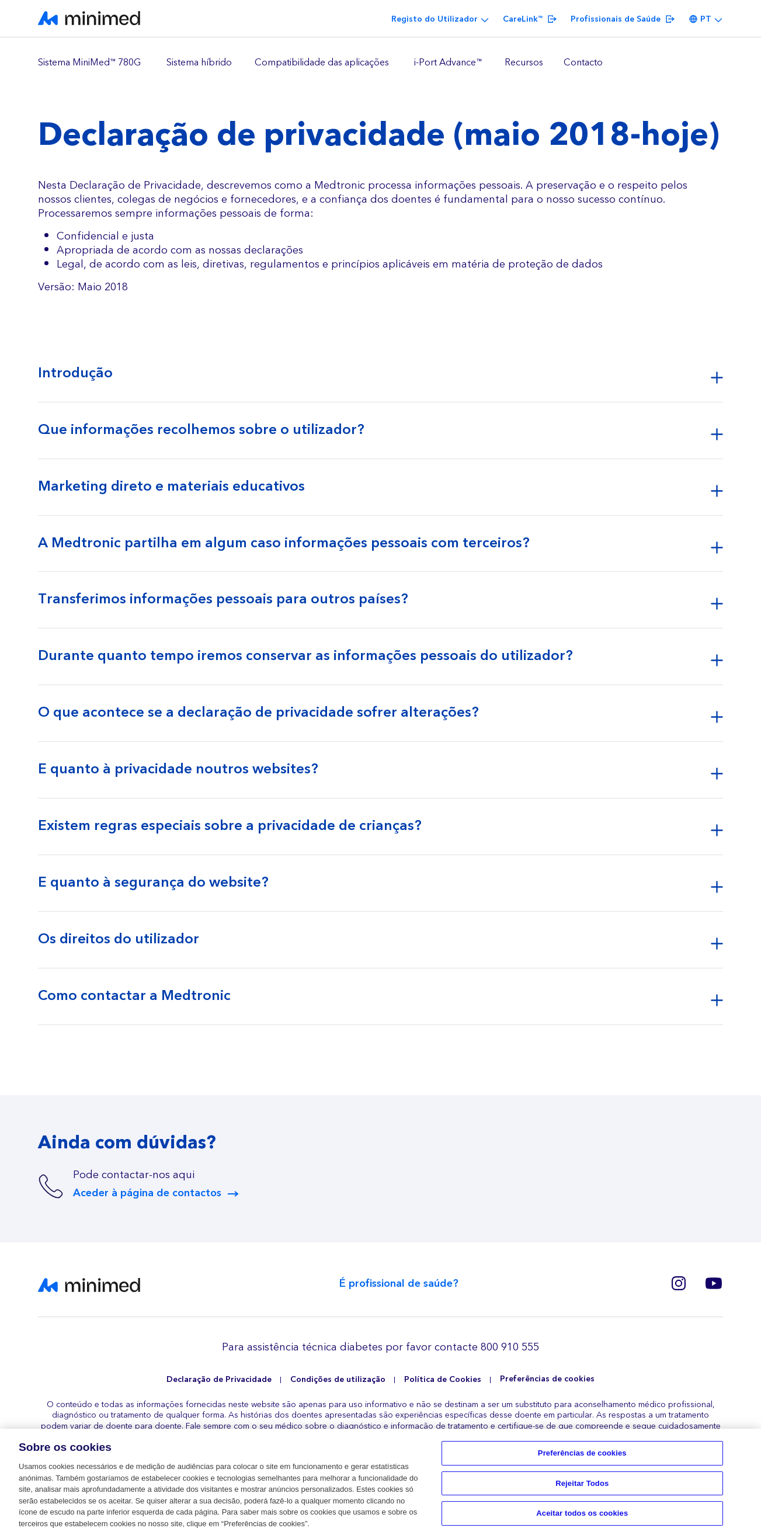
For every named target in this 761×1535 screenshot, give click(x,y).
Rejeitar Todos (582, 1487)
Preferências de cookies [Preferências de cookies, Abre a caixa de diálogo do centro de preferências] (582, 1457)
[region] (380, 63)
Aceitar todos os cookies (582, 1517)
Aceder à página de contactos (147, 1193)
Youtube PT (713, 1283)
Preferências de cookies (547, 1379)
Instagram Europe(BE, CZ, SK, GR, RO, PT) (678, 1283)
